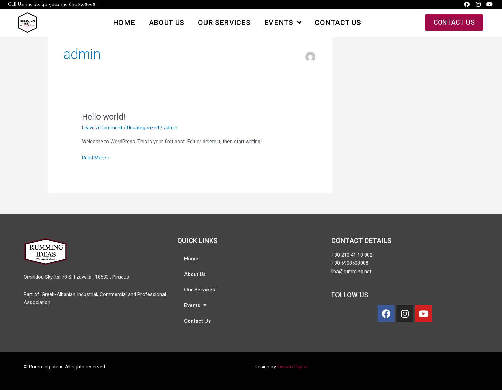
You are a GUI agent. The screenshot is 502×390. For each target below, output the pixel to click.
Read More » (96, 157)
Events (282, 22)
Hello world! (104, 116)
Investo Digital (292, 367)
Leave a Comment (102, 128)
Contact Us (338, 23)
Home (124, 23)
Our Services (224, 23)
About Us (166, 23)
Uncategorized (144, 128)
